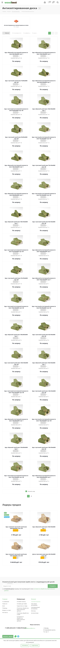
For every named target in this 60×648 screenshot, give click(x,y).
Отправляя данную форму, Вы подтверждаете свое (29, 589)
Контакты (5, 612)
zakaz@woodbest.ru (29, 628)
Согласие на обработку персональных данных (21, 619)
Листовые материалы (34, 604)
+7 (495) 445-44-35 (10, 628)
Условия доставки (22, 603)
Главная (4, 599)
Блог (3, 606)
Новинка (6, 515)
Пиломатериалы (35, 601)
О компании (5, 601)
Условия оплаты (21, 601)
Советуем (6, 517)
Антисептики (34, 613)
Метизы (33, 611)
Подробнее (35, 645)
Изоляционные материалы (35, 608)
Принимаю (25, 645)
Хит (5, 512)
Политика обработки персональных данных (23, 609)
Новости (4, 603)
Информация (21, 599)
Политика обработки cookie (23, 613)
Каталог (33, 599)
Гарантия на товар (22, 606)
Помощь (4, 608)
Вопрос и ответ (6, 610)
